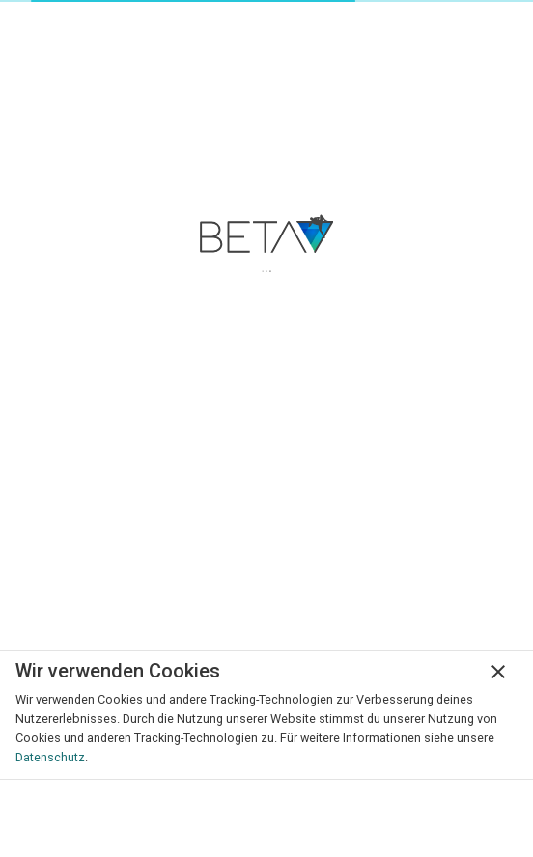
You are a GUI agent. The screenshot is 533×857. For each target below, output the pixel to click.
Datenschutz (50, 757)
